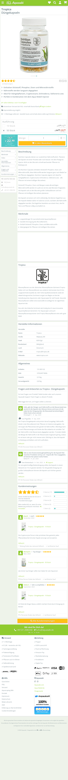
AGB (3, 705)
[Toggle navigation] (2, 2)
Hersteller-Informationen (8, 162)
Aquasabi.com (39, 685)
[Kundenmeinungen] (8, 81)
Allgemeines (8, 166)
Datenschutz (6, 699)
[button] (60, 2)
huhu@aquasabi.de (7, 187)
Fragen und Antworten (8, 170)
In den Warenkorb (42, 143)
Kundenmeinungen (8, 174)
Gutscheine (5, 682)
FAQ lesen (7, 182)
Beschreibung (8, 151)
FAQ (3, 684)
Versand (13, 145)
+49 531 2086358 (9, 190)
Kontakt (4, 693)
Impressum (5, 696)
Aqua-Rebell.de (39, 688)
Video (8, 158)
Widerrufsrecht (7, 702)
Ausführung (8, 121)
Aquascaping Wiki (7, 690)
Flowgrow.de (38, 691)
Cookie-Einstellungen (9, 711)
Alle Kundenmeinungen (42, 620)
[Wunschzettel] (49, 2)
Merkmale (8, 154)
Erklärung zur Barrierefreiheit (11, 708)
